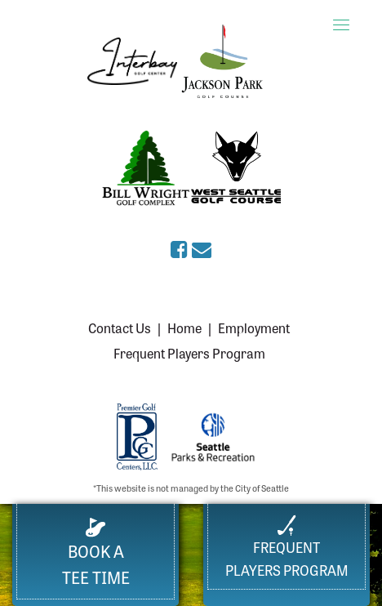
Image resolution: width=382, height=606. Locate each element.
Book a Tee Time (96, 553)
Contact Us (119, 327)
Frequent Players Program (189, 353)
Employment (254, 327)
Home (184, 327)
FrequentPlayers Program (287, 547)
